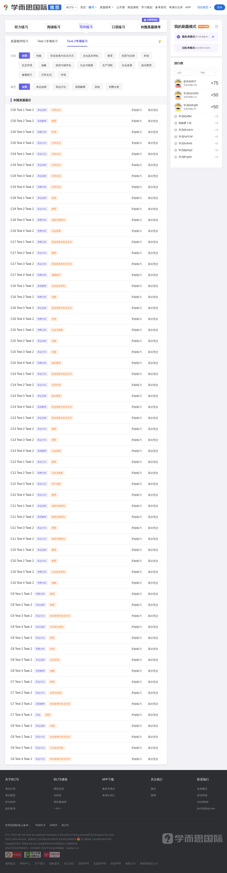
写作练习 (86, 27)
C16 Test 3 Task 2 (22, 307)
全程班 (57, 795)
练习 (91, 7)
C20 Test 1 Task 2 (22, 109)
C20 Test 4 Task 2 (22, 142)
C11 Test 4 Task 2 (22, 538)
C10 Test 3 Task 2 (22, 571)
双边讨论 (61, 86)
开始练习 (136, 110)
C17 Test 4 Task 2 (22, 274)
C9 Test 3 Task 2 (21, 615)
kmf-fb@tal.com (206, 808)
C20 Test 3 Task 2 (22, 131)
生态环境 (27, 65)
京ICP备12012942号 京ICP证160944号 (57, 839)
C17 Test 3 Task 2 (22, 263)
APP (188, 7)
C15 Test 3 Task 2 (22, 351)
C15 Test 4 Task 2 (22, 362)
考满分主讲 (176, 7)
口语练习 (118, 27)
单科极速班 (60, 801)
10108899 (202, 801)
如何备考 (10, 808)
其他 (97, 86)
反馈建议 (202, 788)
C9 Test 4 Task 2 (21, 626)
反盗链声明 (99, 863)
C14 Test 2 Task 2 (22, 384)
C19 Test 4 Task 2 (22, 186)
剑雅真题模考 (150, 24)
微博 (153, 795)
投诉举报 (202, 795)
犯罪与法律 (128, 55)
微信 (153, 788)
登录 (219, 7)
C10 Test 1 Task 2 (22, 549)
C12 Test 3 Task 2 (22, 483)
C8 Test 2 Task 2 (21, 648)
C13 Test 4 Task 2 (22, 450)
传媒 (38, 55)
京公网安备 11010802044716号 (94, 839)
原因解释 (80, 86)
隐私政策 (54, 863)
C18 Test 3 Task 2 (22, 219)
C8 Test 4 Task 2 (21, 670)
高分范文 (153, 110)
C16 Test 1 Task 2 (22, 285)
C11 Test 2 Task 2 (22, 516)
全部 (24, 55)
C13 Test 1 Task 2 (22, 417)
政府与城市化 (63, 65)
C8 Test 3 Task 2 (21, 659)
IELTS (65, 825)
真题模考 (105, 7)
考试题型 (10, 795)
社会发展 (127, 65)
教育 (110, 55)
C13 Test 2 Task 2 (22, 428)
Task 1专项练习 (47, 41)
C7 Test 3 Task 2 (21, 703)
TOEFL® (40, 825)
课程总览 (59, 788)
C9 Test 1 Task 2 (21, 593)
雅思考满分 (108, 788)
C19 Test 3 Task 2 (22, 175)
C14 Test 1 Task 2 (22, 373)
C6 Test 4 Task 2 (21, 758)
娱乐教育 (146, 65)
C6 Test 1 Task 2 (21, 725)
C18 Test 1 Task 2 (22, 197)
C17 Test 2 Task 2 (22, 252)
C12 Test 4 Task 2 (22, 494)
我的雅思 (202, 7)
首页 (83, 7)
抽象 (44, 65)
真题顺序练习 (19, 41)
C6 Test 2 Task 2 (21, 736)
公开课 (121, 7)
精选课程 (133, 7)
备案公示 (130, 863)
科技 (146, 55)
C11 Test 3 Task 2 (22, 527)
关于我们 (40, 863)
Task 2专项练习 (77, 41)
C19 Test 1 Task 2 (22, 153)
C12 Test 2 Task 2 (22, 472)
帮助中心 (25, 863)
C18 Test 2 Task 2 (22, 208)
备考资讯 (160, 7)
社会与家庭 (86, 65)
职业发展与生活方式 (62, 55)
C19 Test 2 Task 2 (22, 164)
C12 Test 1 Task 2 (22, 461)
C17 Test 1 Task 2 (22, 241)
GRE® (53, 825)
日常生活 (46, 74)
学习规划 (146, 7)
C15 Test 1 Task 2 (22, 329)
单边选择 (41, 86)
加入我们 (69, 863)
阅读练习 (53, 27)
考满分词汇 (108, 795)
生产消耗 (107, 65)
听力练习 (21, 27)
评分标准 (10, 801)
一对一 (57, 808)
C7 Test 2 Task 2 (21, 692)
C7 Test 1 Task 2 (21, 681)
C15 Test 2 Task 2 (22, 340)
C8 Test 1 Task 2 (21, 637)
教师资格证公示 (149, 863)
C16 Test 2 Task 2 (22, 296)
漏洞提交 (10, 863)
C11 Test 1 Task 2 (22, 505)
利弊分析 (114, 86)
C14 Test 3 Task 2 (22, 395)
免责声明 (116, 863)
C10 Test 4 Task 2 (22, 582)
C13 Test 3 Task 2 (22, 439)
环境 (63, 74)
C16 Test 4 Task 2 (22, 318)
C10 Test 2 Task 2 (22, 560)
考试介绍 (10, 788)
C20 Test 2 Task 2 (22, 120)
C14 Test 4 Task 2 (22, 406)
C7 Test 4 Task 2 (21, 714)
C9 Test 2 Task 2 (21, 604)
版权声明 (84, 863)
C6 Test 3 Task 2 (21, 747)
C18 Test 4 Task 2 (22, 230)
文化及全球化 (90, 55)
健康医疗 (27, 74)
